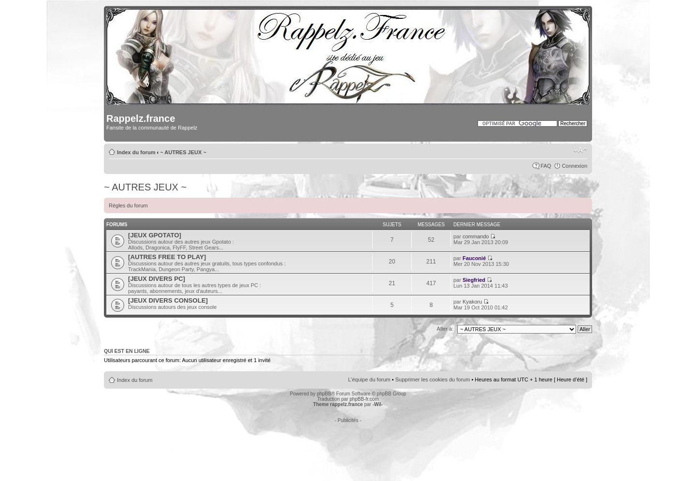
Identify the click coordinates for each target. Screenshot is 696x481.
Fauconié (474, 258)
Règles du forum (128, 205)
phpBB (324, 393)
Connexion (574, 166)
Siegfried (474, 280)
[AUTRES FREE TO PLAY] (167, 257)
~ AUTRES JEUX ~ (183, 152)
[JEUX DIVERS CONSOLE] (168, 300)
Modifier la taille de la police (580, 150)
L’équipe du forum (369, 379)
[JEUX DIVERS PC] (156, 278)
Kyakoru (472, 302)
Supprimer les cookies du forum (432, 379)
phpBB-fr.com (364, 399)
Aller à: (445, 329)
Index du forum (136, 152)
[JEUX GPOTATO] (154, 235)
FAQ (545, 166)
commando (476, 236)
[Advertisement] (348, 444)
